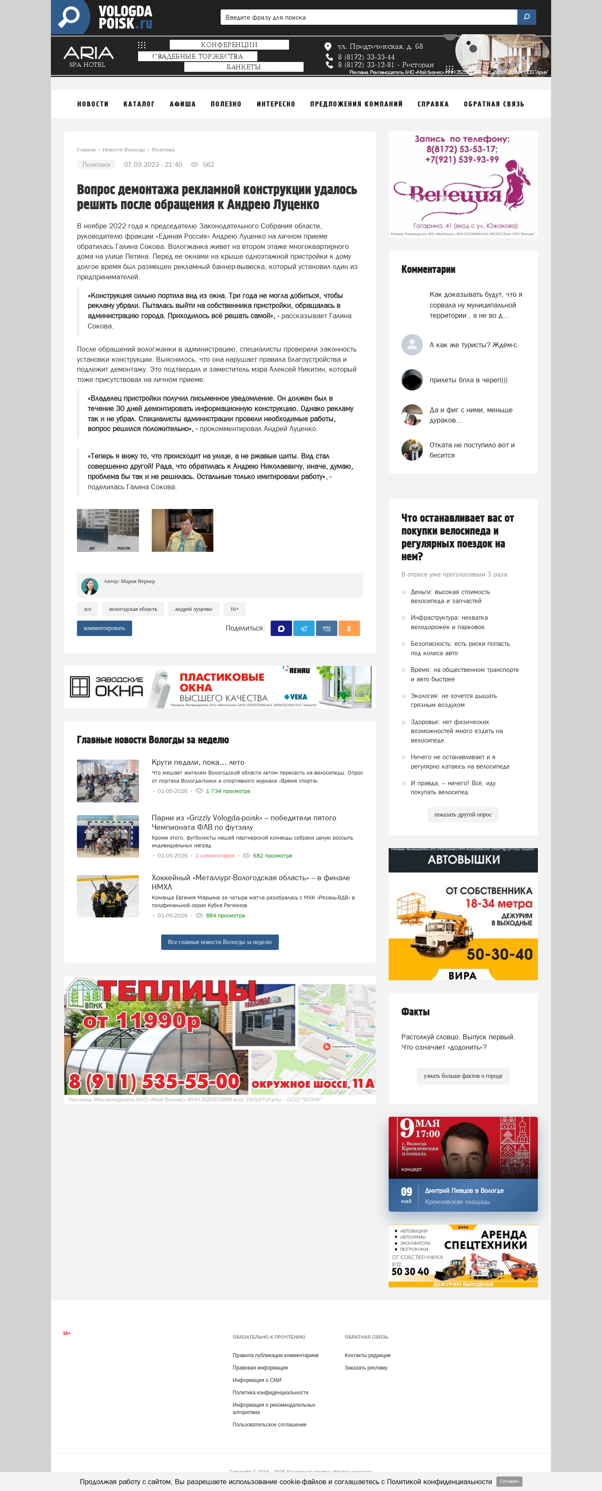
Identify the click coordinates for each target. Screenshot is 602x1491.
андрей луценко (193, 609)
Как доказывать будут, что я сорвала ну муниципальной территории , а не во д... (476, 305)
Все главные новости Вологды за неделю (220, 942)
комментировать (104, 628)
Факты (415, 1012)
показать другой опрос (463, 814)
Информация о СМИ (257, 1380)
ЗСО (87, 609)
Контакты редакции (367, 1355)
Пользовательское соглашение (270, 1425)
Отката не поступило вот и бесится (472, 450)
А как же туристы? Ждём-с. (474, 344)
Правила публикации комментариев (276, 1355)
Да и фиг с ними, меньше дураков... (471, 414)
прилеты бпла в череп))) (469, 380)
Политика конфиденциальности (270, 1393)
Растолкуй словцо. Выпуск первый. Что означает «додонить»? (458, 1041)
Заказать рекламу (366, 1368)
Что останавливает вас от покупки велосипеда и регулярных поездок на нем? (457, 537)
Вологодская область (133, 609)
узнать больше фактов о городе (463, 1076)
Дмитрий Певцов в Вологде (464, 1190)
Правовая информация (260, 1368)
